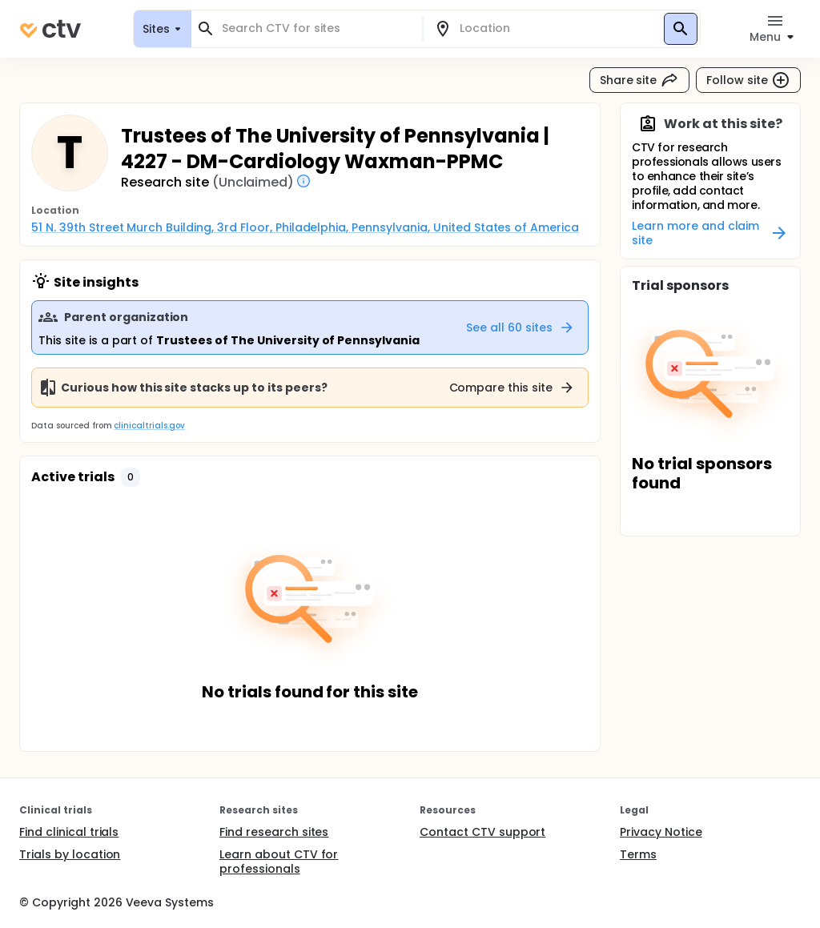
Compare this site (512, 388)
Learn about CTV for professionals (278, 861)
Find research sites (273, 832)
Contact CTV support (482, 832)
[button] (130, 477)
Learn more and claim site (710, 233)
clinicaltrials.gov (149, 426)
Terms (638, 854)
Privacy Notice (661, 832)
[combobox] (316, 28)
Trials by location (69, 854)
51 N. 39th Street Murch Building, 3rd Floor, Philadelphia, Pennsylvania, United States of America (305, 227)
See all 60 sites (520, 327)
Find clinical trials (69, 832)
